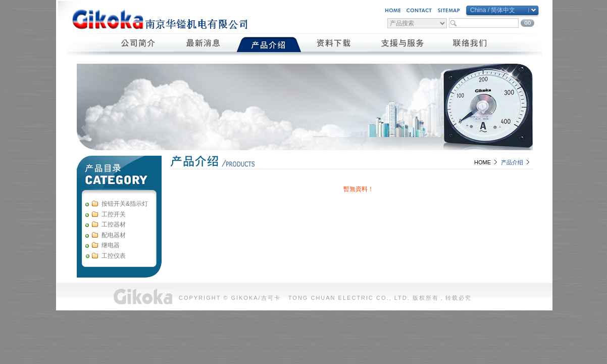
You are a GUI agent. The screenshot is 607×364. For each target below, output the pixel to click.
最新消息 (203, 44)
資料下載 (334, 44)
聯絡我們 (470, 44)
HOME (482, 162)
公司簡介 (138, 44)
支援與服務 (402, 44)
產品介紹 (268, 44)
